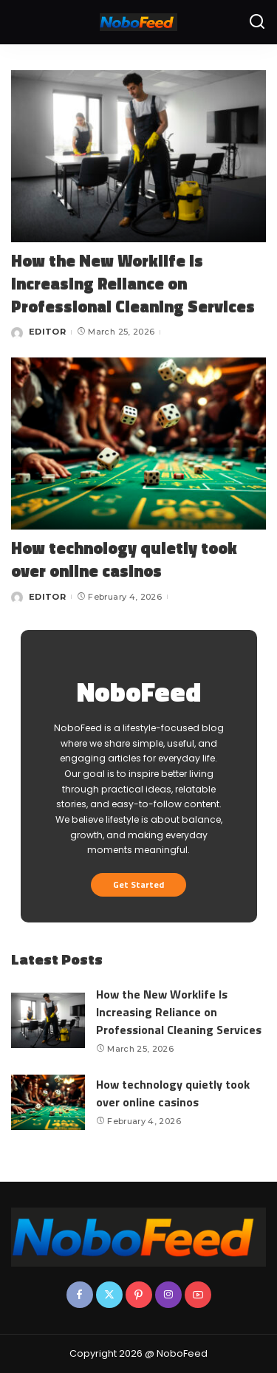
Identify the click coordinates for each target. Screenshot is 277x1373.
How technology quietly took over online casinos (124, 559)
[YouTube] (198, 1294)
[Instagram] (168, 1294)
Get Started (138, 884)
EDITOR (47, 331)
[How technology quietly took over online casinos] (138, 443)
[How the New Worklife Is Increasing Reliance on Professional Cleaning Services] (138, 156)
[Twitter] (109, 1294)
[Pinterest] (139, 1294)
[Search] (257, 22)
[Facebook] (79, 1294)
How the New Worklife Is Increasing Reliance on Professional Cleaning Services (133, 283)
